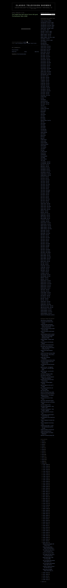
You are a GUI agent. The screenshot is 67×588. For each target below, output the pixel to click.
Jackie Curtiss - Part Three (46, 206)
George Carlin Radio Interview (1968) (48, 353)
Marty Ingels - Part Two (45, 231)
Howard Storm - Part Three (46, 304)
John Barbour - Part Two (45, 89)
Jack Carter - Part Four (45, 185)
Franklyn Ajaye (43, 96)
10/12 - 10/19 (45, 483)
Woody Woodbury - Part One (46, 308)
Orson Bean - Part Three (45, 95)
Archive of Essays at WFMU (46, 20)
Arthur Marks (43, 126)
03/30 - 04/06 (45, 530)
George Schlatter (44, 142)
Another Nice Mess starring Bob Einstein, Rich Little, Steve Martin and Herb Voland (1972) (47, 326)
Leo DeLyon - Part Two (45, 221)
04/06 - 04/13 (45, 528)
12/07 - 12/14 (45, 469)
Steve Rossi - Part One (45, 289)
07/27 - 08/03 (45, 501)
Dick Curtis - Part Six (45, 75)
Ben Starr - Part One (44, 298)
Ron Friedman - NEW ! (45, 29)
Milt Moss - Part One (44, 277)
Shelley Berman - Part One (46, 173)
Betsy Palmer (43, 135)
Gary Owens (43, 133)
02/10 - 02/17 (45, 542)
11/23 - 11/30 (45, 472)
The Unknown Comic (45, 44)
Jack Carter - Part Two (45, 182)
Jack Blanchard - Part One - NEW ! (47, 22)
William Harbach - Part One (46, 225)
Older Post (37, 51)
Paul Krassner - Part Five (45, 65)
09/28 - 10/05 (45, 486)
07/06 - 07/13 (45, 506)
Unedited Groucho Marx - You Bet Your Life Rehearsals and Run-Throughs (47, 427)
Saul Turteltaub (43, 41)
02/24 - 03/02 (45, 539)
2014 (43, 452)
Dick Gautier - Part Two (45, 55)
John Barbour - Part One (45, 87)
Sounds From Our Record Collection (47, 393)
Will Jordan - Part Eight (45, 245)
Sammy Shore (43, 145)
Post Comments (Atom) (21, 54)
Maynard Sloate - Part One (46, 72)
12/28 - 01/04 (45, 464)
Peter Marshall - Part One (45, 274)
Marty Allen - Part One (45, 164)
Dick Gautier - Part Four (45, 58)
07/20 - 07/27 (45, 503)
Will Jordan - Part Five (45, 240)
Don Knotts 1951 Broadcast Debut (47, 344)
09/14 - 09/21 (45, 489)
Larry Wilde (43, 157)
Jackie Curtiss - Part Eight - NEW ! (47, 28)
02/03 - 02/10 (45, 572)
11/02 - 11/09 (45, 478)
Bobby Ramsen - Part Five (46, 286)
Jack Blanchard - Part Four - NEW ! (47, 26)
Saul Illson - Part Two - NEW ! (46, 32)
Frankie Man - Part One (45, 265)
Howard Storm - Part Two (45, 302)
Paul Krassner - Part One (45, 59)
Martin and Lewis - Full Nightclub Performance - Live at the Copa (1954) (47, 368)
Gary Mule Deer (44, 43)
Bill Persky (43, 136)
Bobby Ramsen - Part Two (46, 282)
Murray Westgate (44, 156)
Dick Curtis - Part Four (45, 200)
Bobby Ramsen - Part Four (46, 285)
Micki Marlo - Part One (45, 268)
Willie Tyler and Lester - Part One (47, 305)
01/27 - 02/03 (45, 574)
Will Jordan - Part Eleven (45, 249)
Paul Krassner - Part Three (46, 62)
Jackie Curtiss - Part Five (45, 207)
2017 (43, 447)
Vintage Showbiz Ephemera (46, 431)
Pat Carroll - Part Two (45, 178)
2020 (43, 442)
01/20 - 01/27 (45, 576)
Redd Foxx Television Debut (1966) (47, 392)
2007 (43, 581)
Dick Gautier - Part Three (45, 56)
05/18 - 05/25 (45, 518)
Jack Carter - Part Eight (45, 191)
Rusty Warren (43, 153)
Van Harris (43, 115)
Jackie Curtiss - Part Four (45, 209)
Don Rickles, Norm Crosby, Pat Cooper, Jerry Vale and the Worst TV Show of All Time (47, 347)
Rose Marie (43, 124)
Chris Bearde (43, 99)
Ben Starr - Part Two (44, 299)
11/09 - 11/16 (45, 476)
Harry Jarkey (43, 123)
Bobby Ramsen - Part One (46, 280)
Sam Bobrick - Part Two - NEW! (47, 40)
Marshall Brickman (44, 101)
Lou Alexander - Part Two (45, 163)
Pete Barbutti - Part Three (45, 170)
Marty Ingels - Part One (45, 230)
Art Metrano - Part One (45, 80)
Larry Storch (43, 148)
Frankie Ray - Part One (45, 83)
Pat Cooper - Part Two (45, 194)
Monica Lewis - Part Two (45, 261)
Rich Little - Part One (45, 262)
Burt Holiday (43, 118)
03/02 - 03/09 (45, 537)
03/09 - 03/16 (45, 535)
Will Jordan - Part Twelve (45, 251)
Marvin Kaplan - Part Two (45, 255)
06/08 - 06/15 (45, 513)
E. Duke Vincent (44, 151)
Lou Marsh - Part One (45, 271)
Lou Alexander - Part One (45, 161)
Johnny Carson (26, 43)
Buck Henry (43, 117)
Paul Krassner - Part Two (45, 61)
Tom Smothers (43, 147)
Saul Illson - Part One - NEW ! (46, 31)
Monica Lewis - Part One (45, 259)
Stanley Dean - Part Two (45, 215)
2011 (43, 457)
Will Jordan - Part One (45, 234)
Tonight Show (33, 43)
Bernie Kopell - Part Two (45, 50)
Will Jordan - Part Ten (45, 248)
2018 (43, 446)
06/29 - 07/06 (45, 508)
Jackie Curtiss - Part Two (45, 204)
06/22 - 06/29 (45, 510)
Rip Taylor (42, 150)
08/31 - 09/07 (45, 493)
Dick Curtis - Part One (45, 196)
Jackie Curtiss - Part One (45, 203)
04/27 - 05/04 (45, 523)
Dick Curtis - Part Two (45, 197)
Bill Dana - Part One (44, 210)
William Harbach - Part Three (46, 228)
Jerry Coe (42, 105)
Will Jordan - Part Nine (45, 246)
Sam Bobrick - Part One (45, 38)
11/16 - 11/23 (45, 474)
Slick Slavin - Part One (45, 77)
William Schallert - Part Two (46, 35)
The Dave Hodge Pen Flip (46, 404)
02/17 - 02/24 (45, 540)
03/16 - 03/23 (45, 534)
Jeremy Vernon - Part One (46, 46)
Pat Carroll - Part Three (45, 179)
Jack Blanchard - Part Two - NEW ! (47, 23)
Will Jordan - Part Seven (45, 243)
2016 (43, 449)
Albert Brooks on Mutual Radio (46, 320)
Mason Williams (44, 158)
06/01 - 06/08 (45, 515)
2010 (43, 459)
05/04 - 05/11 (45, 522)
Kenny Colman (43, 107)
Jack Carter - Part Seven (45, 190)
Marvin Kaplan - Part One (45, 253)
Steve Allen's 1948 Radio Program (47, 400)
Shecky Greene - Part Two (46, 224)
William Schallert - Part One (46, 34)
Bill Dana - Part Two (44, 212)
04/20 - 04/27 (45, 525)
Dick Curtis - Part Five (45, 202)
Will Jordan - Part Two (45, 236)
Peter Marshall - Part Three (46, 74)
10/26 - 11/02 (45, 479)
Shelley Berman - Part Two (46, 175)
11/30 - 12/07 (45, 471)
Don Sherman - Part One (45, 295)
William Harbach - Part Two (46, 227)
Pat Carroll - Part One (45, 176)
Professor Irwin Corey (45, 108)
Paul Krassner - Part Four (45, 64)
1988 (16, 43)
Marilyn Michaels (44, 132)
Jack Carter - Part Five (45, 187)
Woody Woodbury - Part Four (46, 313)
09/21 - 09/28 (45, 488)
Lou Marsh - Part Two (45, 273)
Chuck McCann (44, 130)
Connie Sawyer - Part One (46, 292)
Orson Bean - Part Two (45, 93)
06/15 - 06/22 (45, 511)
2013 (43, 454)
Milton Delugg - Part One (45, 216)
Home (25, 51)
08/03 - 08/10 (45, 500)
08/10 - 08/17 (45, 498)
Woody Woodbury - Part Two (46, 310)
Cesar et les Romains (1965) (48, 552)
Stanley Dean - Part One (45, 213)
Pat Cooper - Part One (45, 193)
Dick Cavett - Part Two (45, 104)
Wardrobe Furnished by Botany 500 (47, 435)
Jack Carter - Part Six (45, 188)
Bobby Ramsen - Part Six (45, 288)
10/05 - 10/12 (45, 484)
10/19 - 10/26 (45, 481)
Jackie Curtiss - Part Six (45, 69)
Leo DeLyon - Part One (45, 219)
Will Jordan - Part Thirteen (46, 252)
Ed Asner (42, 98)
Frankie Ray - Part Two (45, 84)
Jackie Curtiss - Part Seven (46, 71)
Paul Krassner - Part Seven (46, 68)
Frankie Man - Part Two (45, 267)
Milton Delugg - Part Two (45, 218)
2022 (43, 440)
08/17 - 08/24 (45, 496)
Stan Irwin (42, 121)
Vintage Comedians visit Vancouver (47, 429)
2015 (43, 451)
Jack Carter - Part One (45, 181)
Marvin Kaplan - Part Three (46, 256)
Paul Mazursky (43, 129)
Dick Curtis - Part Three (45, 199)
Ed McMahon (20, 43)
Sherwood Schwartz (44, 144)
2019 (43, 444)
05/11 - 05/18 (45, 520)
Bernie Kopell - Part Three (46, 49)
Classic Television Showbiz (33, 5)
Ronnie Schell (43, 141)
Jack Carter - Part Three (45, 184)
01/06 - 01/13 (45, 579)
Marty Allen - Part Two (45, 166)
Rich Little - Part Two (45, 264)
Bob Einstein (43, 111)
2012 (43, 456)
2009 (43, 461)
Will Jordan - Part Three (45, 237)
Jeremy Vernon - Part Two (46, 47)
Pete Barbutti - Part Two (45, 169)
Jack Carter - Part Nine (45, 86)
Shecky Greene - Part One (46, 222)
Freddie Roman (44, 139)
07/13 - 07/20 (45, 505)
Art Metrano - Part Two (45, 81)
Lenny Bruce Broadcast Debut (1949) (48, 360)
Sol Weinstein (43, 154)
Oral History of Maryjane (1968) (47, 373)
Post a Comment (15, 49)
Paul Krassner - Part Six (45, 67)
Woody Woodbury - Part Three (46, 311)
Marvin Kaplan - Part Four (45, 258)
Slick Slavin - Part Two (45, 78)
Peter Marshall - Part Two (45, 276)
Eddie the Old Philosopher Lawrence (48, 314)
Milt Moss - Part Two (44, 279)
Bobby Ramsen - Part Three (46, 283)
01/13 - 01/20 (45, 577)
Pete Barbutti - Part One (45, 167)
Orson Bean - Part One (45, 92)
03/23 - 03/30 (45, 532)
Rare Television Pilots (45, 390)
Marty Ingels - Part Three (45, 233)
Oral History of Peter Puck (46, 375)
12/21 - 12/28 (45, 466)
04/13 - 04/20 (45, 527)
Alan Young (43, 160)
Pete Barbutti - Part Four (45, 172)
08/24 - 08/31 (45, 495)
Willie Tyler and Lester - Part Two (47, 307)
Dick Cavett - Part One (45, 102)
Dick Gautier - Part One (45, 53)
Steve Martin (43, 127)
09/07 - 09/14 (45, 491)
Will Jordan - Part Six (45, 242)
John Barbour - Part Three (46, 90)
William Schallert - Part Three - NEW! (48, 37)
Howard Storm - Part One (45, 301)
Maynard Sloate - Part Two (46, 120)
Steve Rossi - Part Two (45, 291)
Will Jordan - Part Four (45, 239)
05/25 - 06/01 (45, 517)
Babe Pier (42, 138)
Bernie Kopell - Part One (45, 52)
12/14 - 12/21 (45, 467)
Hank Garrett (43, 114)
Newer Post (14, 51)
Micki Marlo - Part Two (45, 270)
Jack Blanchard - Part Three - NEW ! (48, 25)
